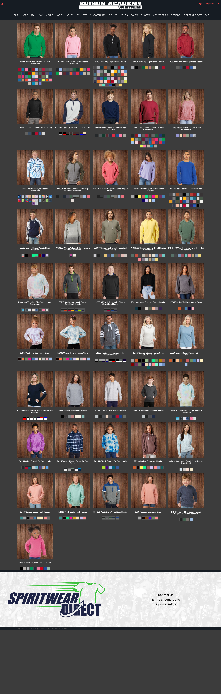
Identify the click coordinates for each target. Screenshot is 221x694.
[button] (2, 3)
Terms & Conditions (166, 599)
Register (210, 3)
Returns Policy (166, 604)
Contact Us (165, 595)
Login (200, 3)
